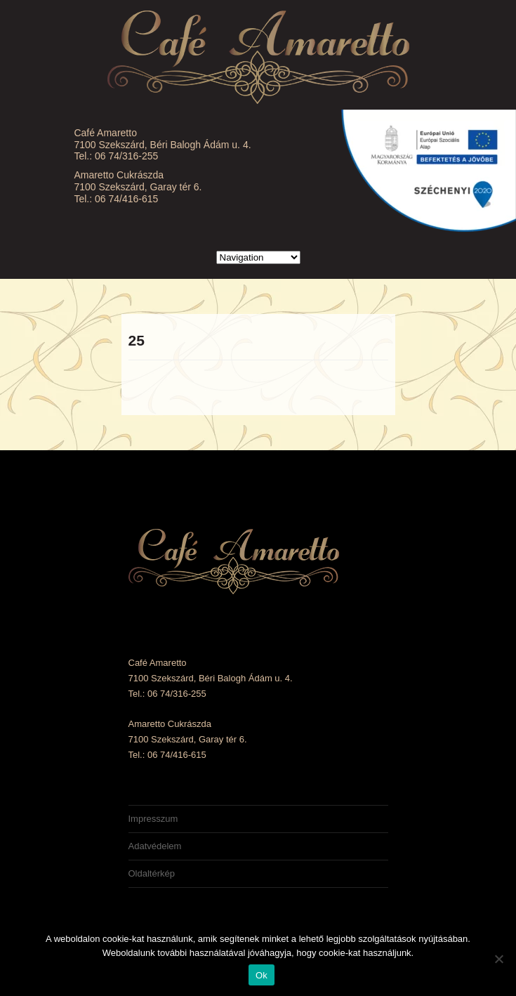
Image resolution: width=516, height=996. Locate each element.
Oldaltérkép (151, 873)
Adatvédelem (155, 846)
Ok (261, 975)
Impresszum (153, 818)
